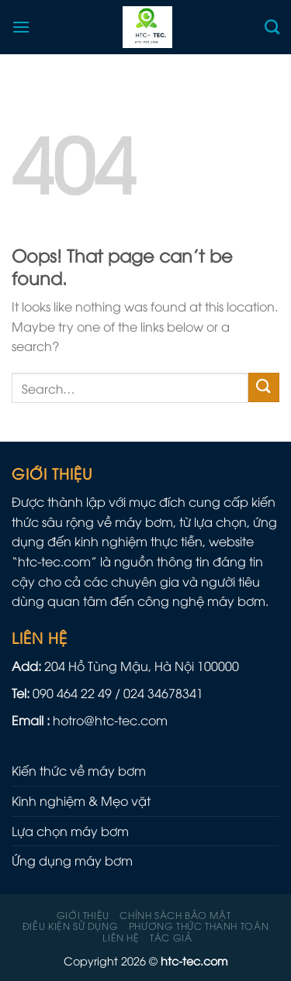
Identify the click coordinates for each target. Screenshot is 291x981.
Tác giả (171, 937)
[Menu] (21, 27)
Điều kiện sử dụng (70, 925)
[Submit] (263, 388)
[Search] (272, 26)
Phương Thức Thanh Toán (198, 925)
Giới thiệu (83, 914)
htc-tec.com (54, 561)
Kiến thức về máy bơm (79, 770)
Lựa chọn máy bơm (70, 830)
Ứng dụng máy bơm (72, 860)
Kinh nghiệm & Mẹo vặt (81, 800)
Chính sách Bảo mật (175, 914)
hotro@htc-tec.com (110, 719)
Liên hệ (120, 937)
